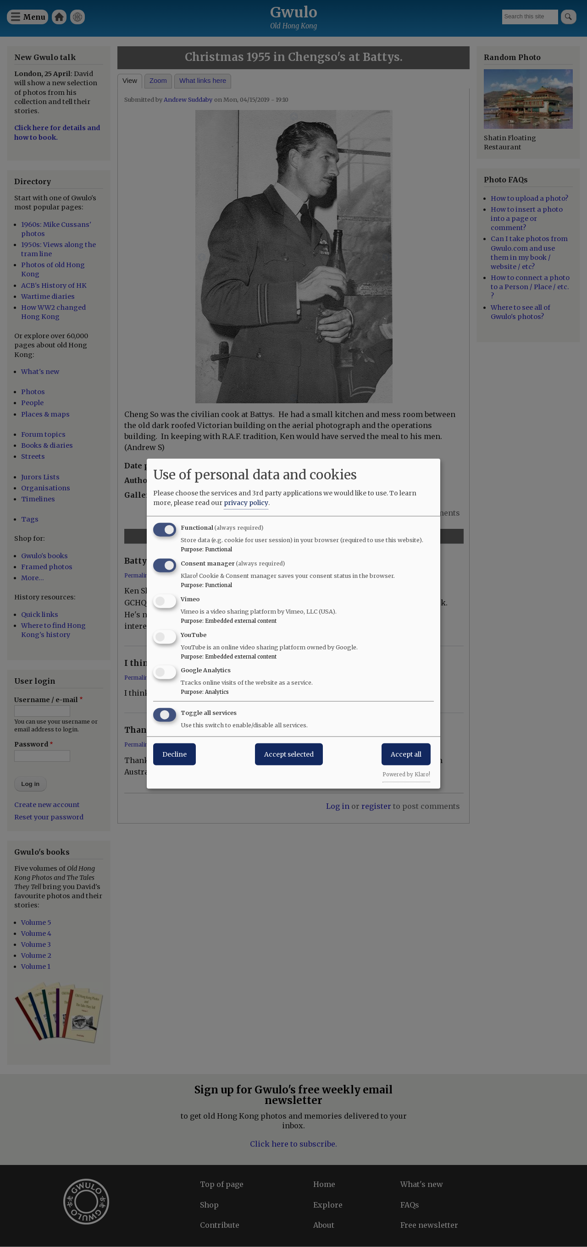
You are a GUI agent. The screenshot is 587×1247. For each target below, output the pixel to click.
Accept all (406, 754)
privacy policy (246, 503)
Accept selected (289, 754)
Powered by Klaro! (406, 774)
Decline (174, 754)
